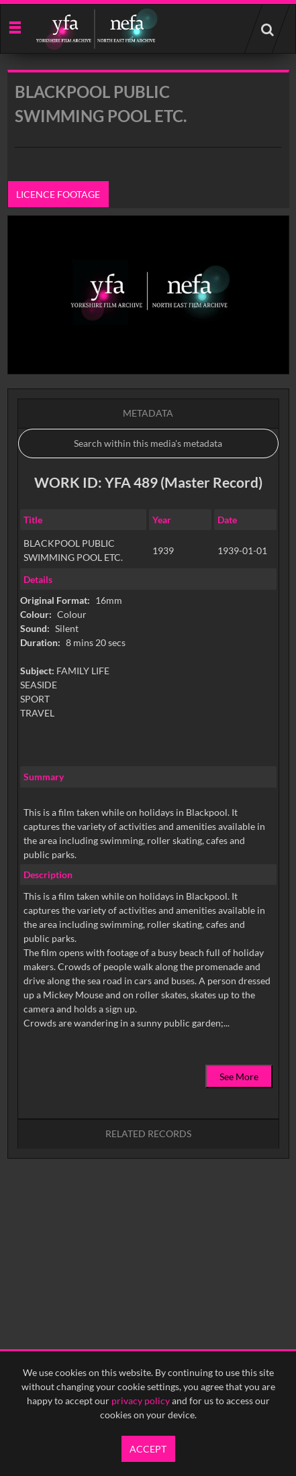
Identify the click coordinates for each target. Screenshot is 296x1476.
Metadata (148, 413)
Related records (148, 1133)
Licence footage (58, 194)
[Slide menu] (14, 26)
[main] (148, 648)
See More (238, 1076)
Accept (148, 1449)
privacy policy (140, 1400)
